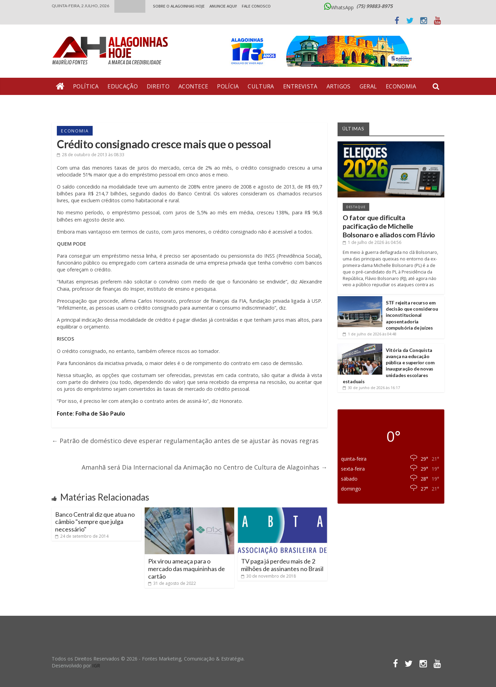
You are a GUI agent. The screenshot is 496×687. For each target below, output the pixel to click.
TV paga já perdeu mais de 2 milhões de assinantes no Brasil (282, 564)
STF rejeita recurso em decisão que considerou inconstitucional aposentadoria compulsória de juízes (412, 315)
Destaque (356, 207)
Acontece (193, 86)
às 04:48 (369, 333)
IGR (96, 665)
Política (86, 86)
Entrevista (300, 86)
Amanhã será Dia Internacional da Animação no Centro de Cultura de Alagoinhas (204, 467)
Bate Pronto (76, 103)
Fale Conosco (256, 6)
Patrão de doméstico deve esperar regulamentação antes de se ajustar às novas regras (185, 441)
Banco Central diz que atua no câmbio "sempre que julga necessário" (95, 522)
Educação (122, 86)
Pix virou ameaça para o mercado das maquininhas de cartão (186, 568)
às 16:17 (371, 387)
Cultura (261, 86)
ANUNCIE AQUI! (223, 6)
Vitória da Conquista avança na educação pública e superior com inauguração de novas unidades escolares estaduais (388, 365)
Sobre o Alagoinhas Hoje (179, 6)
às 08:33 (90, 155)
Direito (158, 86)
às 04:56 (372, 242)
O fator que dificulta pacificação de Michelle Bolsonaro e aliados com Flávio (389, 226)
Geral (368, 86)
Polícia (228, 86)
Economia (401, 86)
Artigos (339, 86)
